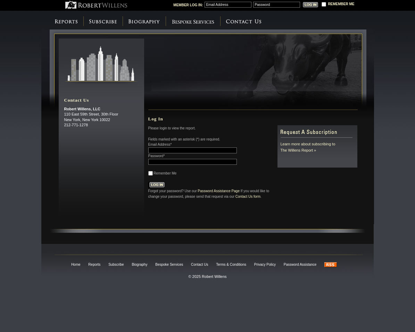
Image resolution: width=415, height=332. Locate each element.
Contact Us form (247, 196)
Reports (66, 21)
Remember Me (164, 173)
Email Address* (160, 144)
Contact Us (244, 21)
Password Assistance (300, 264)
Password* (156, 156)
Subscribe (103, 21)
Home (76, 264)
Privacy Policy (265, 264)
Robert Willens (96, 4)
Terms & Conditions (231, 264)
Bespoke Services (193, 21)
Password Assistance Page (219, 191)
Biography (144, 21)
